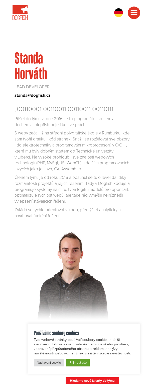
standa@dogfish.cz (32, 95)
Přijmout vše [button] (78, 362)
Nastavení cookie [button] (49, 362)
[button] (134, 13)
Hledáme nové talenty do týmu (92, 380)
